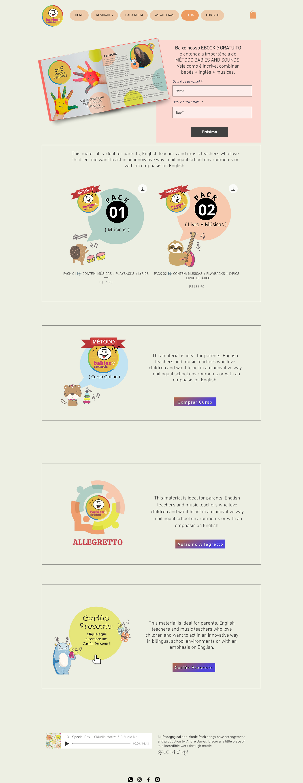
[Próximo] (209, 132)
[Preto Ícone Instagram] (139, 779)
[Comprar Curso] (195, 401)
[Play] (67, 743)
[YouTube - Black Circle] (157, 779)
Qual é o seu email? (186, 102)
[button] (253, 15)
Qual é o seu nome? (186, 81)
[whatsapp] (130, 779)
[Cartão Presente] (194, 667)
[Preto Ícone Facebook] (148, 779)
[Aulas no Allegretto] (200, 544)
